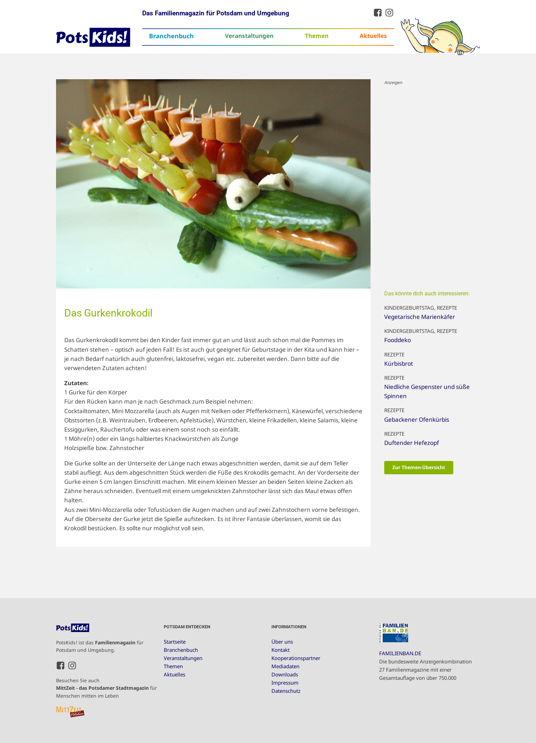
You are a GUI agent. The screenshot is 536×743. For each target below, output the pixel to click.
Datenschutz (285, 690)
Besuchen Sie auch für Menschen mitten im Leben (106, 688)
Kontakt (280, 649)
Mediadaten (285, 666)
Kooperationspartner (295, 658)
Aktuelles (373, 36)
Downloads (284, 674)
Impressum (284, 682)
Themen (317, 36)
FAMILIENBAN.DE (400, 653)
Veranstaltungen (249, 36)
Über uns (282, 641)
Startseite (175, 641)
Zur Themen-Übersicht (418, 467)
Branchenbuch (171, 36)
